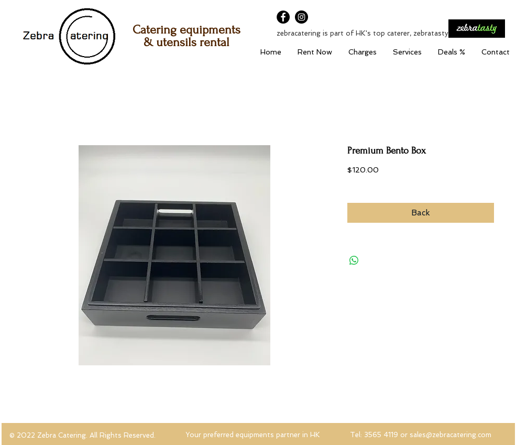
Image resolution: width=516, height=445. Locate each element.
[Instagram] (301, 17)
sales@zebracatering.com (450, 435)
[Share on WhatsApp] (354, 260)
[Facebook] (283, 17)
